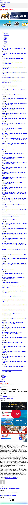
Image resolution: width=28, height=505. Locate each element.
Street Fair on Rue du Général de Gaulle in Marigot (14, 318)
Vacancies (3, 379)
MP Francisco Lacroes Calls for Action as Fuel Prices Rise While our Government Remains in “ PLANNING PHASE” (14, 193)
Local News (5, 34)
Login (3, 7)
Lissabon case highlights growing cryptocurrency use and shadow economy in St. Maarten (14, 215)
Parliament (5, 38)
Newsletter (3, 6)
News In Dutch (6, 45)
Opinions (3, 375)
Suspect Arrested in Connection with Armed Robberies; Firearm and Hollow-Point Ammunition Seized (14, 234)
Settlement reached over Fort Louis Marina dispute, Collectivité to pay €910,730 (12, 333)
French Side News (6, 44)
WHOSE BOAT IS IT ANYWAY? (9, 85)
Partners (3, 378)
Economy (5, 42)
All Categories (6, 33)
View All (5, 46)
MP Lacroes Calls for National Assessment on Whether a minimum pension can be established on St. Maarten (14, 139)
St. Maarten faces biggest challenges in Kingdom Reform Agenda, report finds (13, 109)
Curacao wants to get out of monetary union (12, 94)
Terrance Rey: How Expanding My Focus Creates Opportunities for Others (13, 158)
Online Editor (5, 396)
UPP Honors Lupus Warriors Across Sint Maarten (13, 58)
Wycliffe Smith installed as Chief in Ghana (11, 478)
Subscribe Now (2, 381)
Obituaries (3, 377)
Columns (3, 374)
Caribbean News (6, 35)
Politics (5, 36)
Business (5, 39)
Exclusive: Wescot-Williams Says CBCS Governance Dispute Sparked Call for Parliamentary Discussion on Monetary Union (14, 144)
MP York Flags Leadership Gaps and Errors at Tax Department (10, 488)
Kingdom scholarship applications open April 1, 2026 (14, 254)
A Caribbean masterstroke (8, 149)
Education (5, 41)
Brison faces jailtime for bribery (9, 219)
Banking (5, 43)
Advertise (3, 4)
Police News (5, 40)
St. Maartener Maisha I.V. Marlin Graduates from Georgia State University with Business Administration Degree (14, 244)
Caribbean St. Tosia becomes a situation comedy (13, 153)
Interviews (5, 37)
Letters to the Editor (5, 376)
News (3, 32)
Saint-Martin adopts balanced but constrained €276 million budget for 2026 (12, 323)
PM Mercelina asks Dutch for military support (12, 342)
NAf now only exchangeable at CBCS (10, 282)
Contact (3, 5)
